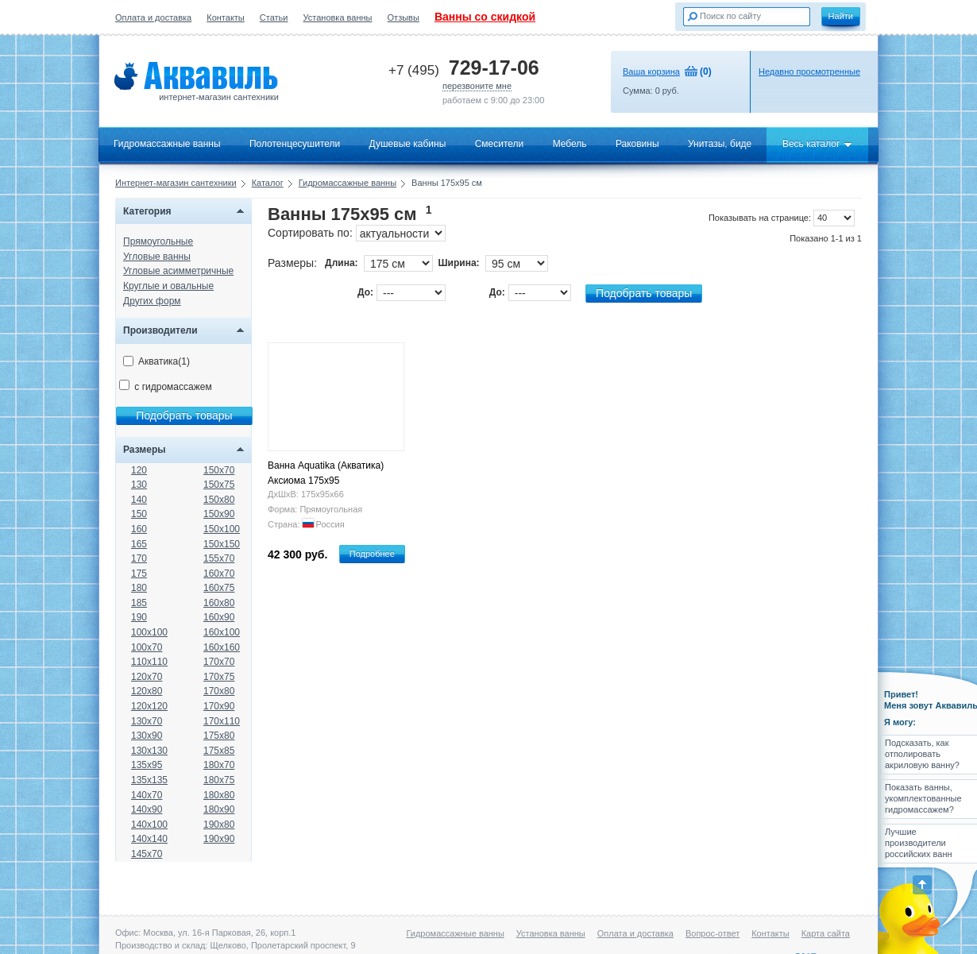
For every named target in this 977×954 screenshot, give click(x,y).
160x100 (221, 632)
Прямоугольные (158, 241)
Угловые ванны (157, 256)
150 (139, 513)
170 (139, 558)
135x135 (149, 780)
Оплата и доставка (153, 17)
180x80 (218, 795)
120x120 (149, 706)
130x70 (146, 721)
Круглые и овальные (168, 286)
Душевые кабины (407, 143)
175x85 (218, 750)
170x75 (218, 676)
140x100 (149, 824)
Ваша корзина (651, 71)
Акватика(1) (156, 361)
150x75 (218, 484)
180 (139, 587)
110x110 (149, 661)
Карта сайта (825, 933)
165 (139, 544)
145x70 (146, 853)
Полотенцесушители (294, 143)
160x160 (221, 647)
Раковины (637, 143)
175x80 (218, 735)
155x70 (218, 558)
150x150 (221, 544)
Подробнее (372, 553)
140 (139, 499)
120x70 (146, 676)
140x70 (146, 795)
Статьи (274, 17)
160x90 (218, 617)
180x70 (218, 765)
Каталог (268, 182)
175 (139, 573)
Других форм (152, 301)
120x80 (146, 691)
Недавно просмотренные (809, 71)
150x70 (218, 470)
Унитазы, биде (719, 143)
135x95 (146, 765)
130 (139, 484)
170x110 (221, 721)
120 (139, 470)
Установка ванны (338, 17)
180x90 (218, 809)
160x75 (218, 587)
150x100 (221, 529)
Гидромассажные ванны (167, 143)
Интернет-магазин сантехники (176, 182)
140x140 (149, 838)
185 (139, 602)
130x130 (149, 750)
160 (139, 529)
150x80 (218, 499)
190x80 (218, 824)
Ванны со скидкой (484, 16)
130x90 (146, 735)
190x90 (218, 838)
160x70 (218, 573)
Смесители (499, 143)
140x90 (146, 809)
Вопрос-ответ (712, 933)
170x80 (218, 691)
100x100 (149, 632)
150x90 (218, 513)
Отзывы (403, 17)
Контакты (226, 17)
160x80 (218, 602)
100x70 (146, 647)
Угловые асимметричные (178, 270)
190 (139, 617)
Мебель (570, 143)
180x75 (218, 780)
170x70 (218, 661)
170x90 (218, 706)
